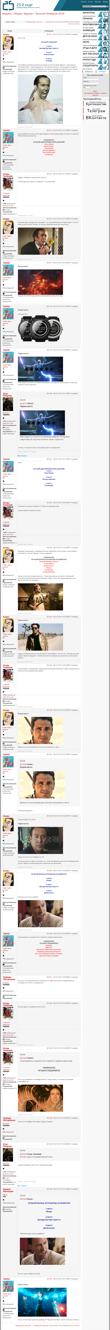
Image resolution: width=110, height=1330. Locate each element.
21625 (50, 665)
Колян (6, 34)
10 (69, 24)
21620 (50, 393)
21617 (50, 263)
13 (75, 24)
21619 (50, 350)
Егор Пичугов (7, 394)
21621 (50, 459)
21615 (50, 174)
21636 (50, 1189)
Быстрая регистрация (92, 93)
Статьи (83, 2)
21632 (50, 1003)
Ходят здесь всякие (7, 53)
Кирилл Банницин (8, 1190)
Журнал (28, 13)
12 (72, 24)
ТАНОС (6, 130)
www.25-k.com (8, 206)
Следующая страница (51, 22)
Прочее (98, 2)
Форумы (7, 13)
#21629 (23, 1199)
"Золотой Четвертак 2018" (50, 13)
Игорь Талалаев (7, 175)
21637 (50, 1279)
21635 (50, 1144)
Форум (105, 2)
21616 (50, 219)
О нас (90, 2)
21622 (50, 503)
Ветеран (6, 413)
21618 (50, 306)
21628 (50, 816)
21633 (50, 1048)
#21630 (23, 1058)
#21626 (23, 764)
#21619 (23, 403)
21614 (50, 130)
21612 (50, 34)
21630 (50, 933)
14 (78, 24)
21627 (50, 754)
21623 (50, 547)
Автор (5, 1195)
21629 (50, 870)
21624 (50, 617)
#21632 (23, 1154)
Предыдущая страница (35, 22)
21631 (50, 977)
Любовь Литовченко (9, 978)
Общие (18, 13)
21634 (50, 1118)
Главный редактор (6, 194)
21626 (50, 710)
